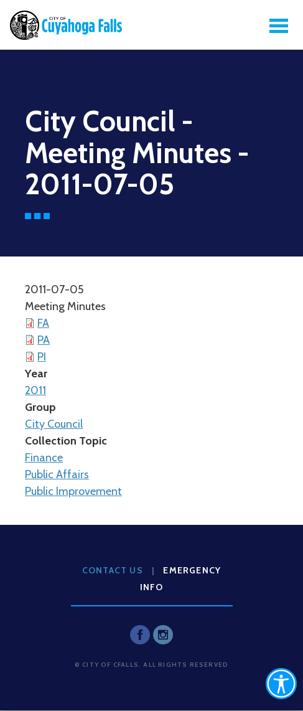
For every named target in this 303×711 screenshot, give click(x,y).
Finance (44, 457)
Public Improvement (73, 491)
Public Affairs (57, 474)
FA (43, 323)
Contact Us (112, 570)
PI (41, 357)
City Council (54, 424)
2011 (35, 390)
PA (43, 340)
